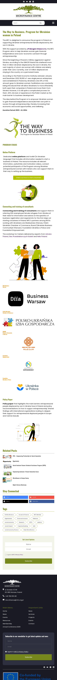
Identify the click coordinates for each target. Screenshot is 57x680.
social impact (9, 526)
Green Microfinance (29, 530)
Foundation (7, 378)
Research (21, 522)
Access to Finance (24, 514)
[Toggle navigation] (53, 23)
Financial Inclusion (22, 518)
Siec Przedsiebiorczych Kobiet (21, 236)
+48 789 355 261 (11, 596)
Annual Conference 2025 (11, 627)
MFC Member (37, 514)
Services (31, 614)
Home (5, 611)
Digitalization (8, 518)
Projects (31, 617)
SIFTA (30, 522)
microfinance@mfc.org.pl (14, 600)
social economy (9, 522)
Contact (31, 624)
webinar (39, 522)
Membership (7, 624)
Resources (6, 620)
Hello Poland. (42, 236)
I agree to (15, 554)
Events (5, 617)
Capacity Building (23, 526)
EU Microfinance (9, 514)
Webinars (35, 518)
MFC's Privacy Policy (17, 554)
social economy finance (11, 530)
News (5, 614)
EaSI (34, 526)
